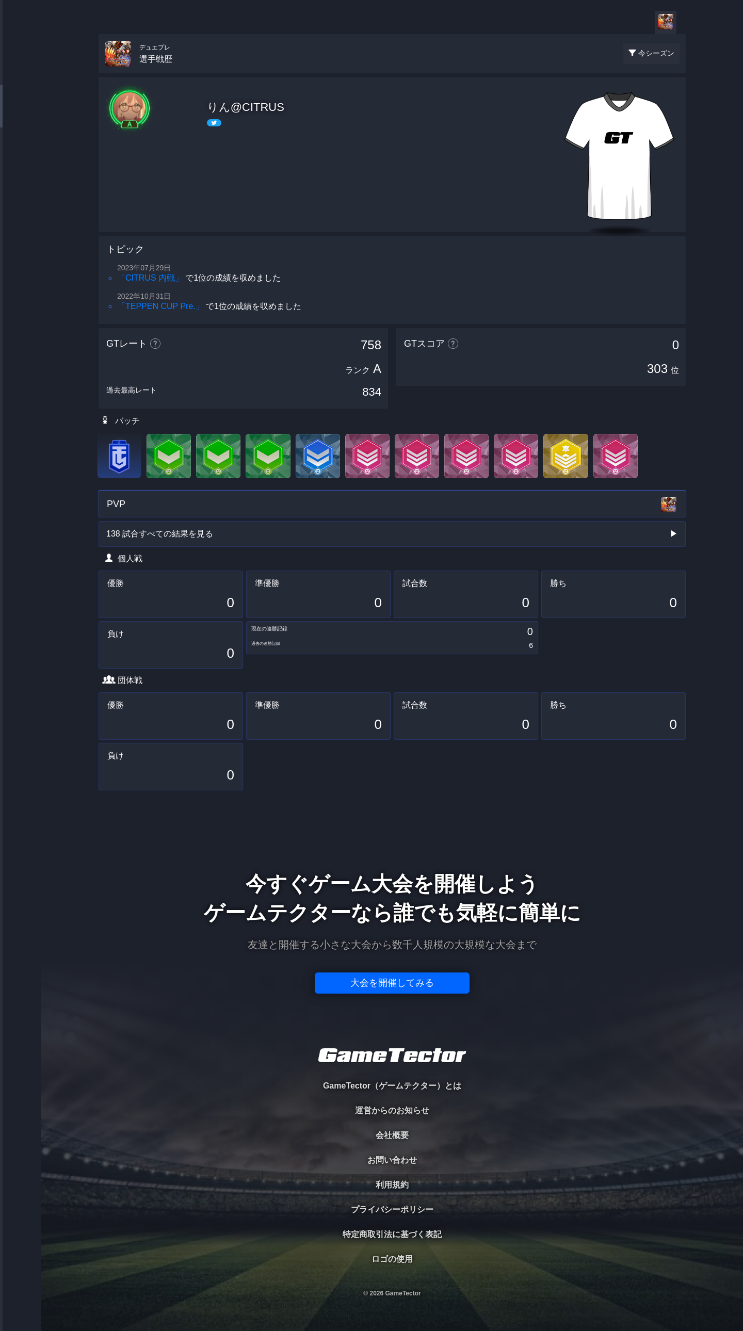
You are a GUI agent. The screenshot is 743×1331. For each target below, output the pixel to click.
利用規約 (392, 1184)
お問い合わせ (392, 1160)
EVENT (20, 242)
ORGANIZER (21, 157)
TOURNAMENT (20, 73)
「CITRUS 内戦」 (150, 277)
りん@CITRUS (245, 107)
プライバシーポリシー (392, 1209)
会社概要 (392, 1135)
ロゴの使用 (392, 1259)
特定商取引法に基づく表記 (392, 1234)
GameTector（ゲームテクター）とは (392, 1085)
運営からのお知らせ (392, 1110)
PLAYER (21, 115)
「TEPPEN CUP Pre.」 (160, 306)
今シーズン (656, 53)
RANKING (20, 200)
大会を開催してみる (392, 983)
